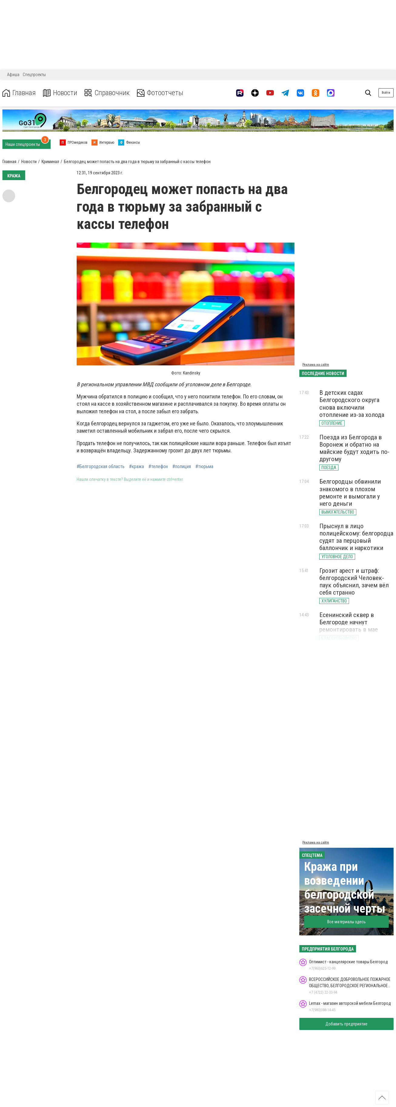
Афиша (13, 74)
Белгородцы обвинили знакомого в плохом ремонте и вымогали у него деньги (350, 492)
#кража (136, 466)
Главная (19, 93)
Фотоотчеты (160, 93)
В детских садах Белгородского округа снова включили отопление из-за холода (351, 403)
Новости (60, 93)
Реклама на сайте (315, 365)
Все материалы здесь (346, 921)
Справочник (107, 93)
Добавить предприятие (346, 1023)
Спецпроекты (34, 74)
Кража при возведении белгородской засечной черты (344, 888)
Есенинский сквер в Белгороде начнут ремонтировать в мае (348, 622)
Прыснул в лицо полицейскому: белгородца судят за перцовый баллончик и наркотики (356, 537)
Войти (386, 93)
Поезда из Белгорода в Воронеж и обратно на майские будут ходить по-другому (354, 448)
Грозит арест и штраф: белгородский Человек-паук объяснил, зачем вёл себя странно (354, 581)
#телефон (158, 466)
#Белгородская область (101, 466)
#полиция (181, 466)
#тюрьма (204, 466)
